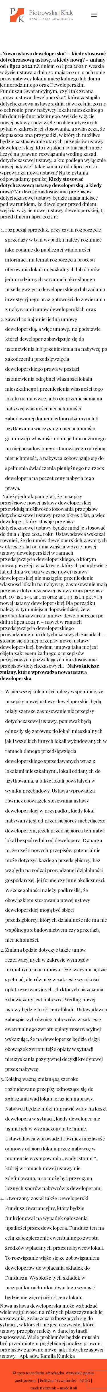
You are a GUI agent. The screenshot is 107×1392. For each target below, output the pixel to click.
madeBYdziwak (43, 1387)
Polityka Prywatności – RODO (65, 1380)
